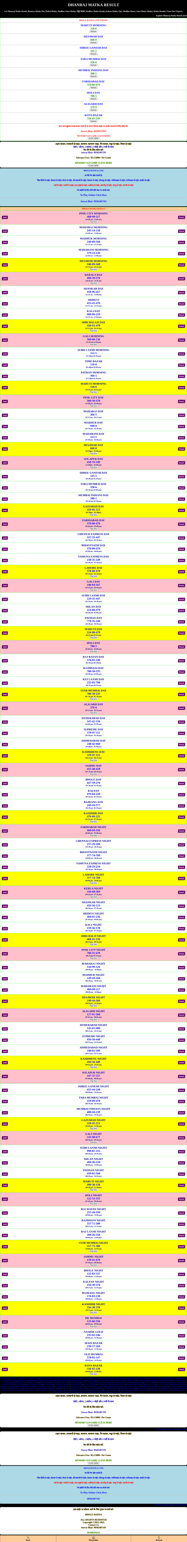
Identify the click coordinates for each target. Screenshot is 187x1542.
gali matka (55, 1378)
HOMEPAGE (93, 1532)
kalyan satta (106, 1392)
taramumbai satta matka (26, 1386)
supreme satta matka (95, 1388)
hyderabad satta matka (79, 1388)
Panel (181, 217)
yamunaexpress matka (78, 1380)
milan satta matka (162, 1386)
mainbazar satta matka (63, 1390)
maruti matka (96, 1378)
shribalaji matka (45, 1378)
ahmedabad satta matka (111, 1388)
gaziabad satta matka (62, 1386)
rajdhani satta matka (16, 1388)
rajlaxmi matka (142, 1380)
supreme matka (7, 1382)
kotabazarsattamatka (96, 1390)
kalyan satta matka (170, 1388)
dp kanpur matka (127, 1392)
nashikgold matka (111, 1382)
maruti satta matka (103, 1384)
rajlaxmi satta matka (31, 1388)
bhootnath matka (64, 1380)
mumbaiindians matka (9, 1380)
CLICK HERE (93, 138)
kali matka (35, 1378)
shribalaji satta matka (34, 1384)
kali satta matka (20, 1384)
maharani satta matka (148, 1384)
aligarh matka (167, 1380)
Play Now (93, 222)
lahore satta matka (149, 1386)
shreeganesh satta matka (8, 1386)
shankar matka (15, 1378)
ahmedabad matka (19, 1382)
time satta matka (76, 1384)
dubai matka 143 (179, 1390)
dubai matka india (142, 1390)
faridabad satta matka (78, 1386)
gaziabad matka (23, 1380)
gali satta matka (48, 1384)
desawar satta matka (164, 1384)
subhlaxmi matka (66, 1378)
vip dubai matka (167, 1390)
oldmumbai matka (137, 1382)
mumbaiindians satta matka (44, 1386)
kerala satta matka (163, 1382)
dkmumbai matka (98, 1382)
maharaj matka (107, 1378)
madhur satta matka (133, 1384)
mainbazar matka (124, 1382)
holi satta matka (174, 1386)
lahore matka (91, 1380)
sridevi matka (26, 1378)
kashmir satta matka (14, 1390)
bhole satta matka (157, 1388)
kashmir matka (86, 1382)
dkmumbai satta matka (30, 1390)
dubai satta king (113, 1390)
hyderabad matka (179, 1380)
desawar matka (142, 1378)
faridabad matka (35, 1380)
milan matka (101, 1380)
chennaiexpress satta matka (96, 1386)
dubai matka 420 (155, 1390)
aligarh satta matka (63, 1388)
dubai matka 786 (59, 1392)
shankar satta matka (178, 1382)
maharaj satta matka (118, 1384)
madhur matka (119, 1378)
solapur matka (153, 1378)
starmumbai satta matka (47, 1388)
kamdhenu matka (33, 1382)
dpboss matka (97, 1392)
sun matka (176, 1429)
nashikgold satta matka (46, 1390)
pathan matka (86, 1378)
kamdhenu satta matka (128, 1388)
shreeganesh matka (165, 1378)
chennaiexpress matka (49, 1380)
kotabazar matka (150, 1382)
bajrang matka (75, 1382)
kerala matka (5, 1378)
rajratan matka (119, 1380)
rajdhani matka (130, 1380)
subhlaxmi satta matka (62, 1384)
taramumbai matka (179, 1378)
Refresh (93, 31)
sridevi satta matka (7, 1384)
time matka (77, 1378)
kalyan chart (116, 1392)
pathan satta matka (89, 1384)
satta (106, 1390)
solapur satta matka (179, 1384)
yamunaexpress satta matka (132, 1386)
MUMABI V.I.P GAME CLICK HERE (93, 137)
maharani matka (130, 1378)
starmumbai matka (155, 1380)
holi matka (109, 1380)
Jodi (5, 217)
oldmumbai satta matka (80, 1390)
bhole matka (54, 1382)
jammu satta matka (143, 1388)
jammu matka (44, 1382)
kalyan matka (64, 1382)
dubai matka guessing (127, 1390)
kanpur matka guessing (74, 1392)
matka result (87, 1392)
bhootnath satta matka (114, 1386)
